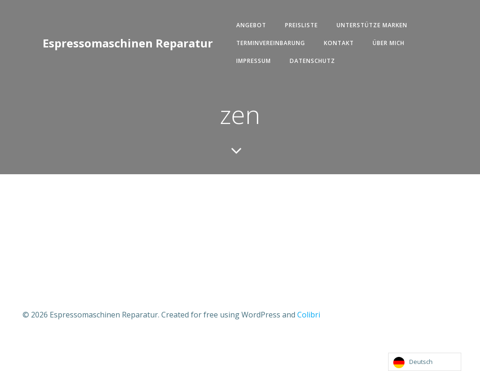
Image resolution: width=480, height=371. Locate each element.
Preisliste (301, 25)
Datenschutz (312, 61)
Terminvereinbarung (270, 43)
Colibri (308, 314)
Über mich (389, 43)
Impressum (253, 61)
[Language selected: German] (424, 362)
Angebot (251, 25)
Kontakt (339, 43)
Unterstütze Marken (372, 25)
